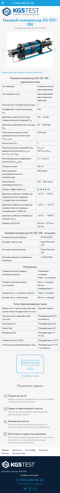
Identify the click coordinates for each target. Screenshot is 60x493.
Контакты (17, 450)
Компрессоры (19, 453)
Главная (4, 450)
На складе (30, 450)
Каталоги (43, 450)
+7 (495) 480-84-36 (22, 3)
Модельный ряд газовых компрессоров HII (22, 72)
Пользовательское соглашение (30, 484)
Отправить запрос (30, 366)
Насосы (5, 453)
